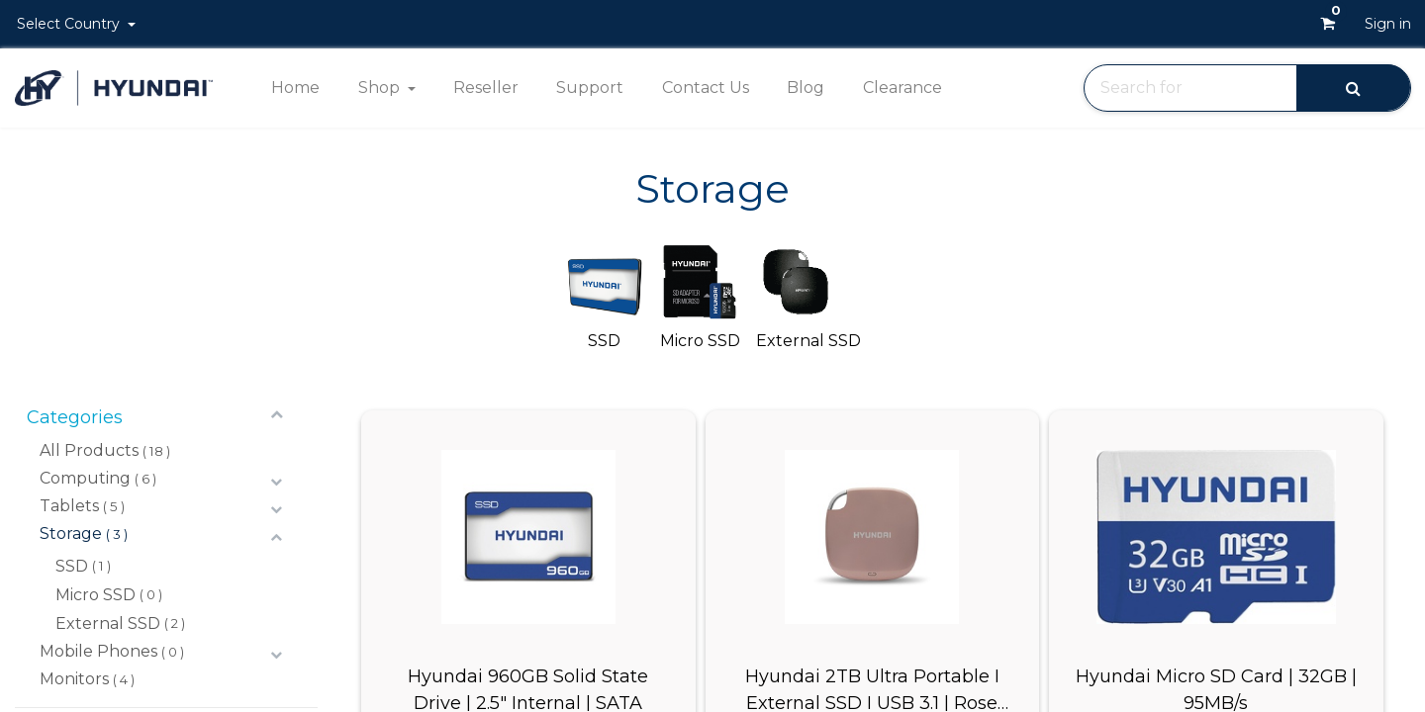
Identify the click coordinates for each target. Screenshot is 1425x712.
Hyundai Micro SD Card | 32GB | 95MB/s (1216, 688)
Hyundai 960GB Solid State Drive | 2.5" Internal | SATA (528, 688)
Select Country (70, 24)
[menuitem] (295, 88)
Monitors (74, 678)
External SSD (107, 623)
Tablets (69, 505)
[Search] (1353, 87)
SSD (71, 566)
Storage (71, 533)
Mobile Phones (98, 651)
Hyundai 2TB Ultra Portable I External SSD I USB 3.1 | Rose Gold (872, 688)
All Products (89, 450)
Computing (85, 478)
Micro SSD (95, 594)
